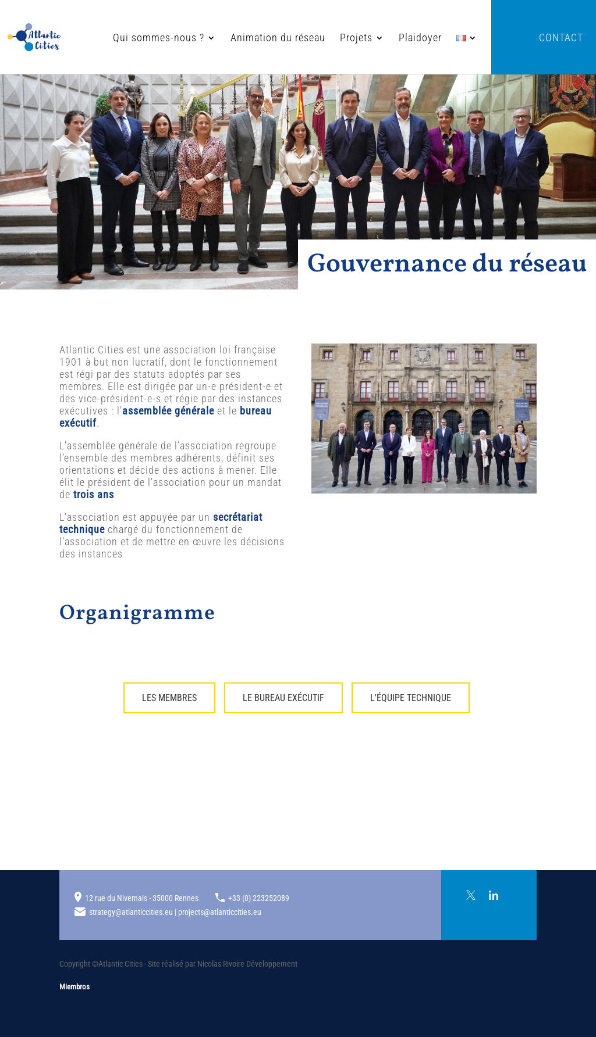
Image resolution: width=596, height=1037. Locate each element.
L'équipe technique (410, 697)
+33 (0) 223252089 (258, 898)
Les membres (169, 697)
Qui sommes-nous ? (121, 39)
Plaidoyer (383, 39)
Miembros (74, 986)
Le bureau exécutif (283, 697)
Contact (561, 39)
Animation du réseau (240, 39)
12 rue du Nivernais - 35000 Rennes (141, 898)
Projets (319, 39)
